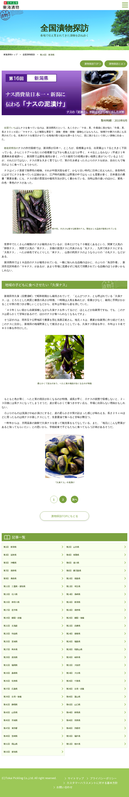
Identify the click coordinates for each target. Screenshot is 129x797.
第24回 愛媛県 (73, 633)
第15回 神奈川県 (11, 602)
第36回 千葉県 (73, 680)
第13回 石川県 (10, 594)
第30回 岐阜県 (73, 657)
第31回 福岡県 (10, 665)
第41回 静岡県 (10, 704)
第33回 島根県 (10, 672)
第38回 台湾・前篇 (75, 688)
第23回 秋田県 (10, 633)
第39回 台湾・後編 (12, 696)
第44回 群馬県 (73, 712)
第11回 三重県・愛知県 (14, 586)
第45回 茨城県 (10, 720)
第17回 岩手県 (10, 609)
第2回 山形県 (72, 546)
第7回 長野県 (10, 570)
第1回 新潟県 (10, 546)
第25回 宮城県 (10, 641)
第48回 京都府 (73, 728)
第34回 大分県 (73, 672)
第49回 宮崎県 (10, 735)
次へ (74, 499)
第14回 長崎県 (73, 594)
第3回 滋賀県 (10, 554)
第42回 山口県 (73, 704)
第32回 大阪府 (73, 665)
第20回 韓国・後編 (75, 617)
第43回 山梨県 (10, 712)
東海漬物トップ (10, 54)
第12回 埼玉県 (73, 586)
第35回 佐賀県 (10, 680)
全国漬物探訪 (29, 54)
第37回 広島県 (10, 688)
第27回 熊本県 (10, 649)
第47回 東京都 (10, 728)
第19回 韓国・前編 (12, 617)
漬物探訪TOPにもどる (64, 516)
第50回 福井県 (73, 735)
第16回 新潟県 (73, 602)
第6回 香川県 (72, 562)
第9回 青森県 (10, 578)
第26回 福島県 (73, 641)
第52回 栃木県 (73, 743)
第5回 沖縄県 (10, 562)
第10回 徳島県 (73, 578)
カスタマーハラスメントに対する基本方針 (92, 783)
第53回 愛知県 (10, 751)
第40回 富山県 (73, 696)
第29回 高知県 (10, 657)
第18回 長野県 (73, 609)
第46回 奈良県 (73, 720)
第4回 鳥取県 (72, 554)
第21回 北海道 (10, 625)
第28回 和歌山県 (74, 649)
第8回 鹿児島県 (73, 570)
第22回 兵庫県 (73, 625)
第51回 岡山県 (10, 743)
